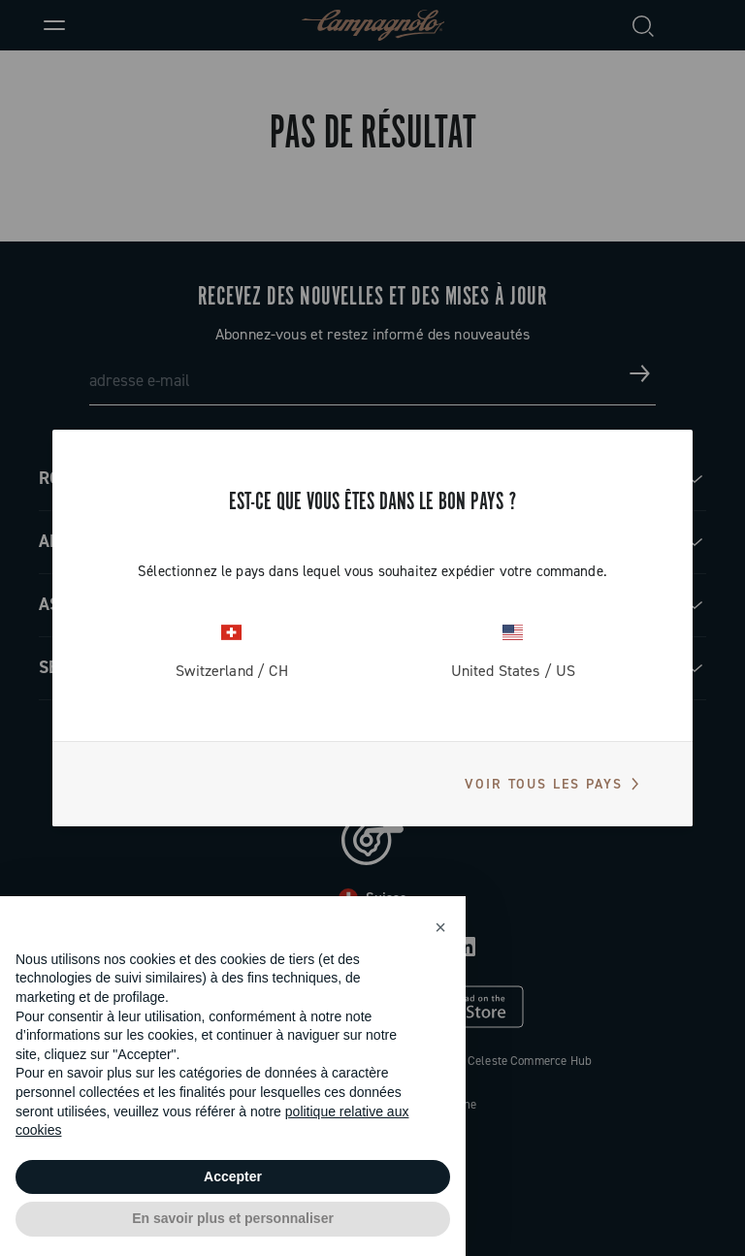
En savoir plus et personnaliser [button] (233, 1218)
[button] (440, 927)
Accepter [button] (233, 1176)
